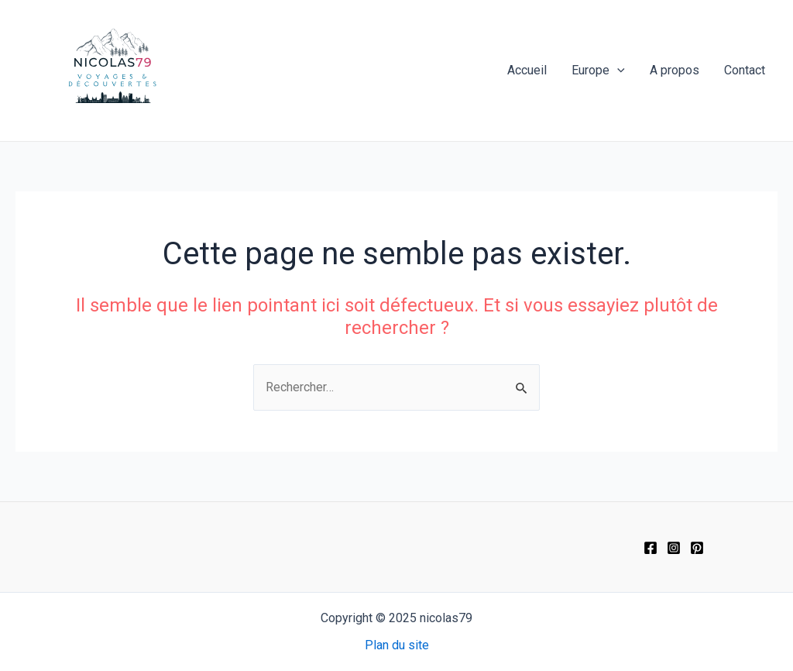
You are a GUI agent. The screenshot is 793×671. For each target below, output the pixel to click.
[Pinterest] (697, 548)
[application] (617, 71)
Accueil (527, 70)
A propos (674, 70)
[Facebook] (650, 548)
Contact (744, 70)
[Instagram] (674, 548)
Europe (598, 71)
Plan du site (397, 645)
